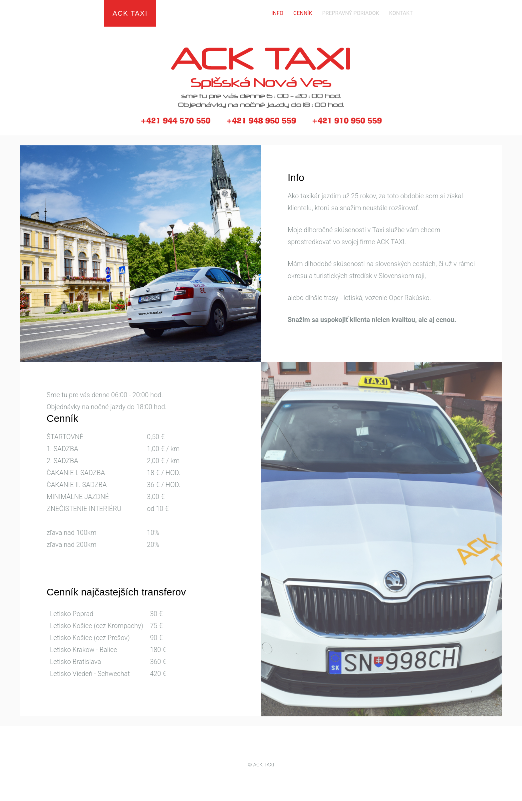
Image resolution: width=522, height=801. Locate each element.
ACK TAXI (130, 13)
